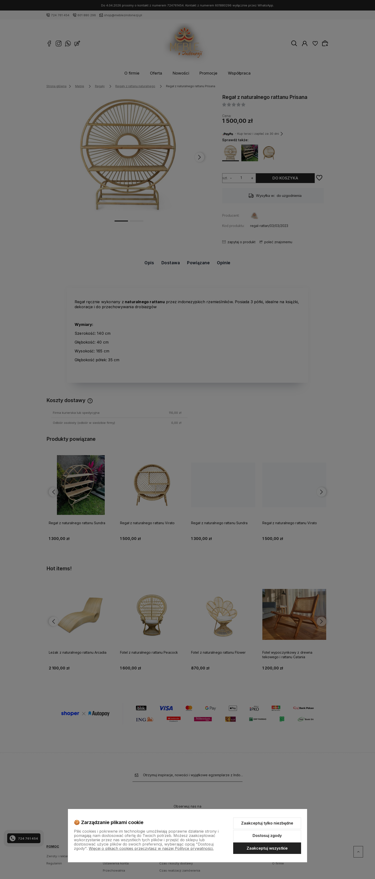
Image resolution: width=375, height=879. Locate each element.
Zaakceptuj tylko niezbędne (267, 823)
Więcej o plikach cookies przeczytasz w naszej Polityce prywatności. (151, 848)
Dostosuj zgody (267, 835)
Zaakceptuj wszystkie (267, 848)
